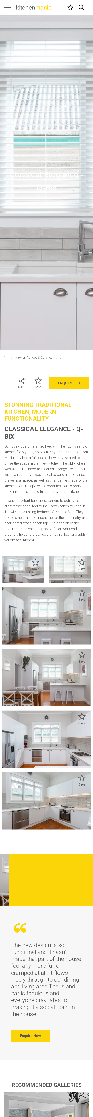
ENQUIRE (69, 383)
